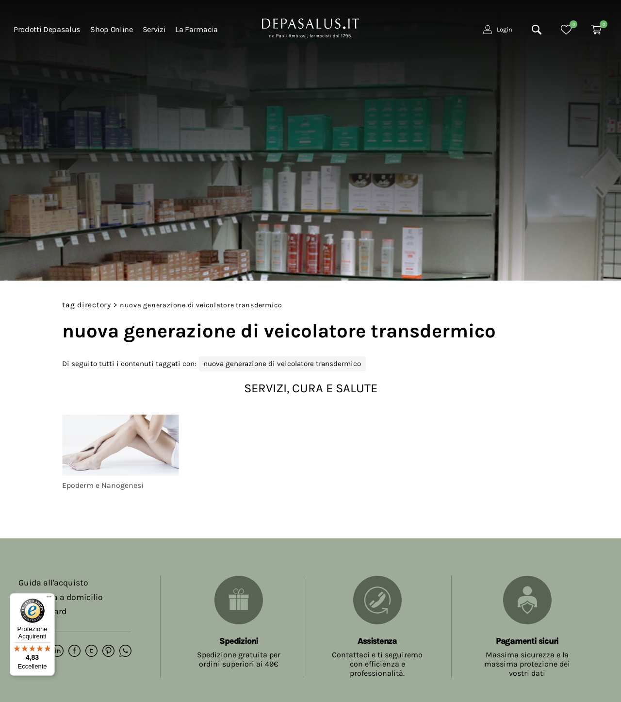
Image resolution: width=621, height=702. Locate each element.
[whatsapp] (125, 651)
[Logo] (310, 27)
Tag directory (86, 305)
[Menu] (49, 599)
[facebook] (74, 651)
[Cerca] (536, 29)
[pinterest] (108, 651)
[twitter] (91, 651)
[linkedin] (57, 651)
